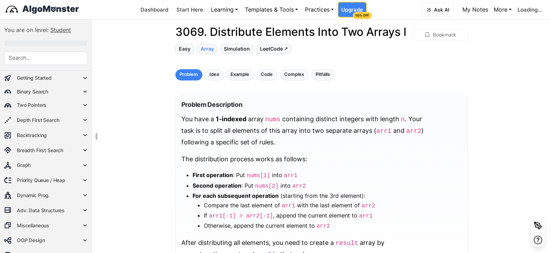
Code (267, 74)
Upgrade (354, 12)
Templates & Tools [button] (269, 9)
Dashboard (154, 9)
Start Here (189, 9)
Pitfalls (323, 74)
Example (240, 74)
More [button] (500, 9)
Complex (294, 74)
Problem (189, 74)
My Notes (475, 9)
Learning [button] (222, 9)
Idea (214, 74)
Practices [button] (317, 9)
